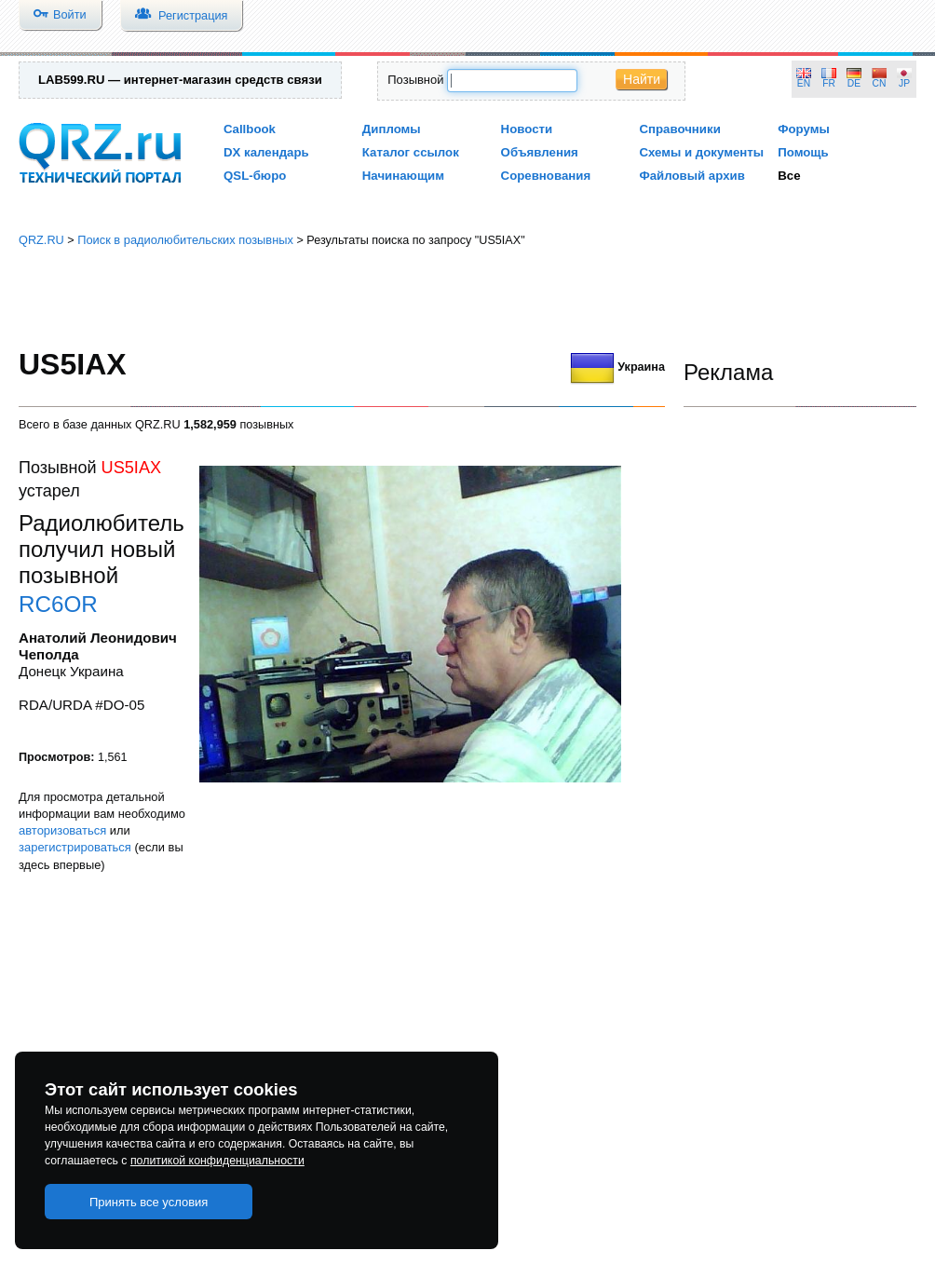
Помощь (803, 152)
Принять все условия (149, 1202)
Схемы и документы (701, 152)
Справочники (679, 129)
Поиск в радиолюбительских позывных (185, 240)
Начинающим (403, 176)
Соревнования (546, 176)
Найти (641, 79)
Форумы (804, 129)
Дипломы (391, 129)
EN (803, 83)
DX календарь (266, 152)
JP (904, 83)
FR (828, 83)
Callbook (250, 129)
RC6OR (58, 604)
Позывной (415, 80)
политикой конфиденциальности (217, 1160)
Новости (527, 129)
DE (853, 83)
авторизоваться (62, 830)
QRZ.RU (41, 240)
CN (880, 83)
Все (789, 176)
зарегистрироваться (75, 847)
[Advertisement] (468, 298)
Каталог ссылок (410, 152)
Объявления (539, 152)
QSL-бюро (255, 176)
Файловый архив (691, 176)
